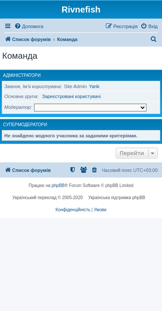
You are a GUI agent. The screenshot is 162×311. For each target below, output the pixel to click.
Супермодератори (25, 124)
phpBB (58, 185)
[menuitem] (28, 26)
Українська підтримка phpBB (116, 197)
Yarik (94, 86)
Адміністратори (22, 75)
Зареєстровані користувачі (71, 96)
